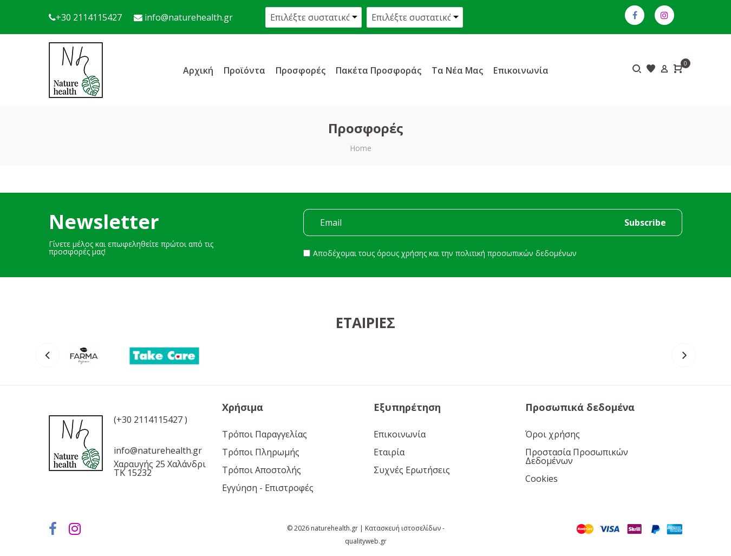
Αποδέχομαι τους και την (445, 253)
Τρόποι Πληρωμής (260, 452)
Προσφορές (300, 70)
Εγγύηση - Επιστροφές (268, 487)
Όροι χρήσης (552, 434)
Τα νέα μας (457, 70)
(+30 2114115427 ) (150, 420)
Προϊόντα (244, 70)
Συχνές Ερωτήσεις (412, 470)
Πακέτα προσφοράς (378, 70)
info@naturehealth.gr (187, 17)
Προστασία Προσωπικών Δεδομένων (576, 456)
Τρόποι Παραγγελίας (264, 434)
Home (360, 148)
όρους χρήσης (402, 253)
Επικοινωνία (521, 70)
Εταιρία (389, 452)
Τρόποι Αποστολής (261, 470)
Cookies (541, 478)
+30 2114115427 (89, 17)
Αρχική (198, 70)
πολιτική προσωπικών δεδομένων (516, 253)
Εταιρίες (365, 322)
